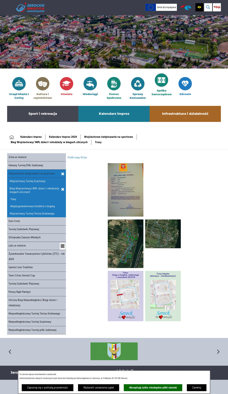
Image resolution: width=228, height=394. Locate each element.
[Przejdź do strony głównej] (30, 7)
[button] (125, 216)
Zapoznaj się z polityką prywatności (47, 388)
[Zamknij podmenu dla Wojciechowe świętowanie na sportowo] (63, 174)
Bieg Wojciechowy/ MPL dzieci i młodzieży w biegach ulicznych (49, 142)
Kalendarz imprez (31, 137)
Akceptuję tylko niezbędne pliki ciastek (153, 388)
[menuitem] (42, 114)
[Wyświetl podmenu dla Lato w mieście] (63, 246)
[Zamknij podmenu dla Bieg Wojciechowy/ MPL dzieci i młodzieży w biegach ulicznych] (63, 189)
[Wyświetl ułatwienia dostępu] (199, 7)
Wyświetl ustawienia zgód (98, 388)
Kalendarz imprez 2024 (63, 137)
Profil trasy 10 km (77, 158)
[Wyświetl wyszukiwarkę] (208, 7)
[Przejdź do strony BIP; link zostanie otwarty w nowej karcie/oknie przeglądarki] (217, 7)
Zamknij (196, 388)
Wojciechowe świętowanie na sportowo (108, 137)
